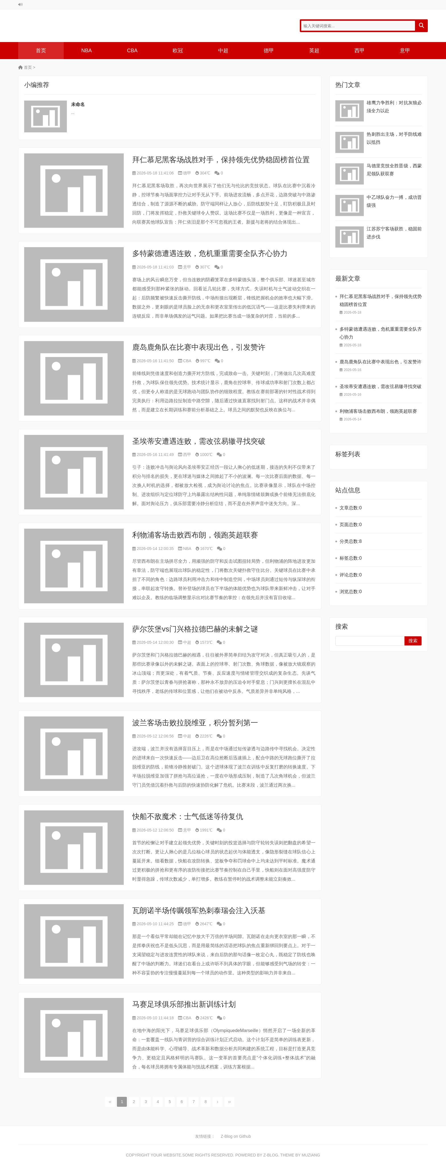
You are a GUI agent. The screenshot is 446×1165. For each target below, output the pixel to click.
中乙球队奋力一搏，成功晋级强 (394, 201)
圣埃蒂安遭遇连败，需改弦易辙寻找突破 (198, 441)
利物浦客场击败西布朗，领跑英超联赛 (195, 535)
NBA (86, 50)
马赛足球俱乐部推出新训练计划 (184, 1004)
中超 (223, 50)
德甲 (269, 50)
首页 (41, 50)
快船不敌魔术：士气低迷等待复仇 (187, 816)
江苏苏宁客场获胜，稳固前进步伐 (394, 232)
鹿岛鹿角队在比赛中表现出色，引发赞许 (198, 347)
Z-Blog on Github (236, 1136)
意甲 (405, 50)
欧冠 (178, 50)
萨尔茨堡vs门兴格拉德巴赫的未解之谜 (195, 629)
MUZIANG (311, 1155)
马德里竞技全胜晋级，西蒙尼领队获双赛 (394, 169)
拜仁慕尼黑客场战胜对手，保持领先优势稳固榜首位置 (221, 159)
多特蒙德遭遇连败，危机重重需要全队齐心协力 (210, 253)
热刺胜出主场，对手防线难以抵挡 (394, 138)
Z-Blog (270, 1155)
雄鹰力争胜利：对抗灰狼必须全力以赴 (394, 106)
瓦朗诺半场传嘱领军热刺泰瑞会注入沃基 (198, 910)
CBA (132, 50)
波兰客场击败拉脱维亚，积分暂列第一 (195, 722)
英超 (314, 50)
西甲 (359, 50)
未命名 (78, 104)
